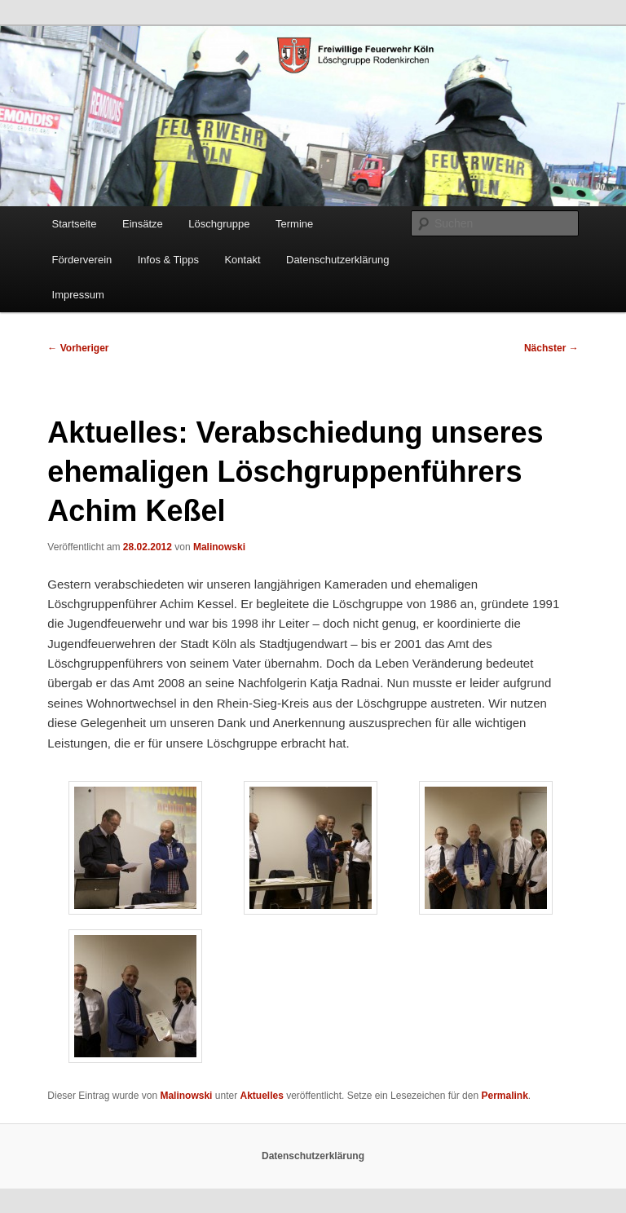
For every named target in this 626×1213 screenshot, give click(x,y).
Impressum (78, 295)
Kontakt (242, 260)
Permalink (504, 1095)
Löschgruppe (218, 224)
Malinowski (219, 547)
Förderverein (82, 260)
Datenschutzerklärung (337, 260)
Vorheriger (77, 348)
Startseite (74, 224)
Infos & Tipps (168, 260)
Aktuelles (261, 1095)
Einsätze (142, 224)
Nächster (551, 348)
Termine (294, 224)
